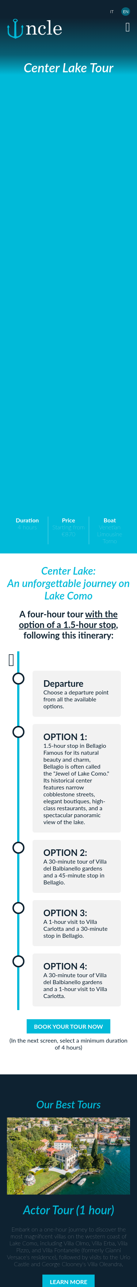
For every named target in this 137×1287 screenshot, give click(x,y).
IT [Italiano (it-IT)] (112, 11)
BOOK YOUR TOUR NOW (68, 1026)
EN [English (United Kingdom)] (126, 11)
